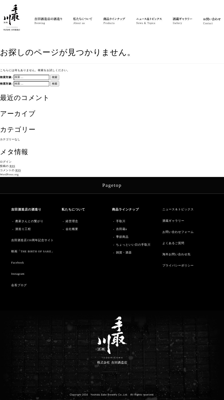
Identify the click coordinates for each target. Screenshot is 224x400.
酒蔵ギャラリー (173, 220)
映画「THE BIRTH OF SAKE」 (32, 251)
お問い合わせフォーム (178, 232)
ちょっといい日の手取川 (133, 244)
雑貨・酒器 (124, 252)
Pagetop (112, 185)
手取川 (120, 221)
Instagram (17, 273)
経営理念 (72, 221)
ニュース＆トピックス (178, 209)
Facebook (17, 262)
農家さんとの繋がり (29, 221)
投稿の (7, 166)
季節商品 (122, 236)
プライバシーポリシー (178, 265)
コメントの (10, 170)
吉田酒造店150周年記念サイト (32, 240)
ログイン (6, 161)
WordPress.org (9, 174)
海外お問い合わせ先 (176, 254)
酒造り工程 (23, 229)
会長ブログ (19, 285)
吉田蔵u (121, 229)
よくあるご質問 (173, 243)
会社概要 (72, 229)
